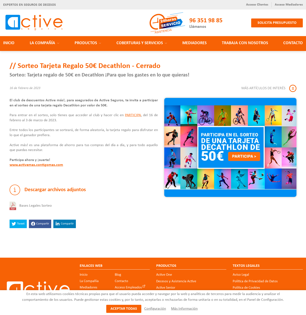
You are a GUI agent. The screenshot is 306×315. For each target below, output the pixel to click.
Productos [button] (88, 43)
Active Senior (165, 288)
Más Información (184, 309)
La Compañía (89, 281)
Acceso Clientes (257, 4)
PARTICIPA (133, 115)
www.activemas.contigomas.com (36, 165)
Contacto (293, 43)
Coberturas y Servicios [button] (141, 43)
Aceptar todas (123, 309)
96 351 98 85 (205, 20)
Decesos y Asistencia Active (176, 281)
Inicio (8, 43)
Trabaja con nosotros (245, 43)
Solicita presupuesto (277, 23)
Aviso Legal (241, 275)
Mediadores (194, 43)
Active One (164, 275)
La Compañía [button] (44, 43)
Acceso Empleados (128, 287)
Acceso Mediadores (289, 4)
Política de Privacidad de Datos (255, 281)
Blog (118, 275)
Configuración (155, 309)
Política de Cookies (246, 288)
